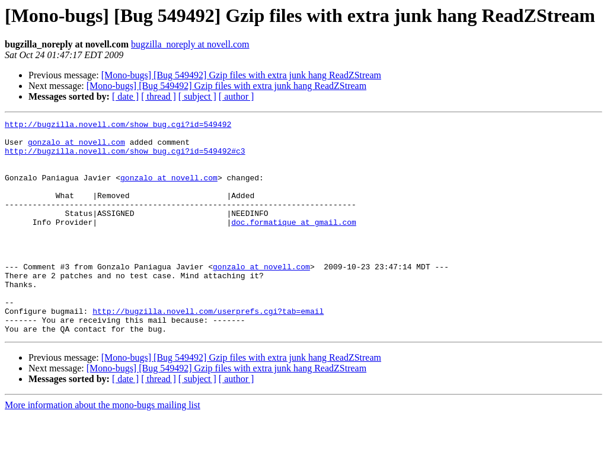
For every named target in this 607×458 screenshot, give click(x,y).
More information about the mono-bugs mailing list (102, 448)
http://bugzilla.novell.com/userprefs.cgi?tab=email (208, 350)
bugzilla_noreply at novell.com (190, 44)
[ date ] (125, 96)
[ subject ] (197, 96)
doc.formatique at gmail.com (293, 243)
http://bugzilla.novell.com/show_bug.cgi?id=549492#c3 (125, 157)
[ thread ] (158, 96)
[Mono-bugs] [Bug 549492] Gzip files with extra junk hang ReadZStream (241, 75)
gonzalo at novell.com (76, 147)
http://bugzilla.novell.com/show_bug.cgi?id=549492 (118, 125)
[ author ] (236, 96)
